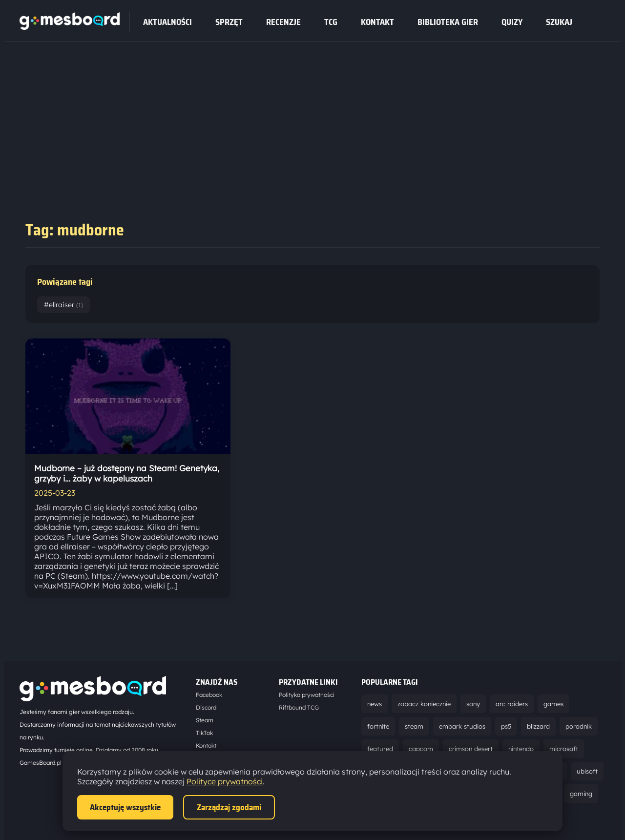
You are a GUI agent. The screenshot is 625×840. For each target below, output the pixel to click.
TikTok (204, 732)
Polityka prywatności (306, 694)
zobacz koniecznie (424, 704)
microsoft (563, 749)
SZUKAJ (559, 22)
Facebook (209, 694)
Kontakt (377, 22)
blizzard (538, 726)
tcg (330, 22)
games (553, 704)
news (374, 704)
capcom (421, 749)
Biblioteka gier (447, 22)
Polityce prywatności (225, 781)
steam (414, 726)
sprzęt (229, 22)
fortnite (378, 726)
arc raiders (512, 704)
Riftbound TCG (299, 707)
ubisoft (587, 771)
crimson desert (471, 749)
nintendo (521, 749)
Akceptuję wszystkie (125, 807)
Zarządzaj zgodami (229, 807)
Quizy (511, 22)
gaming (581, 794)
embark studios (462, 726)
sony (473, 704)
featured (380, 749)
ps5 (506, 726)
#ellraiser (63, 304)
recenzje (283, 22)
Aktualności (167, 22)
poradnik (578, 726)
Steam (204, 720)
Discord (206, 707)
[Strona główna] (70, 27)
